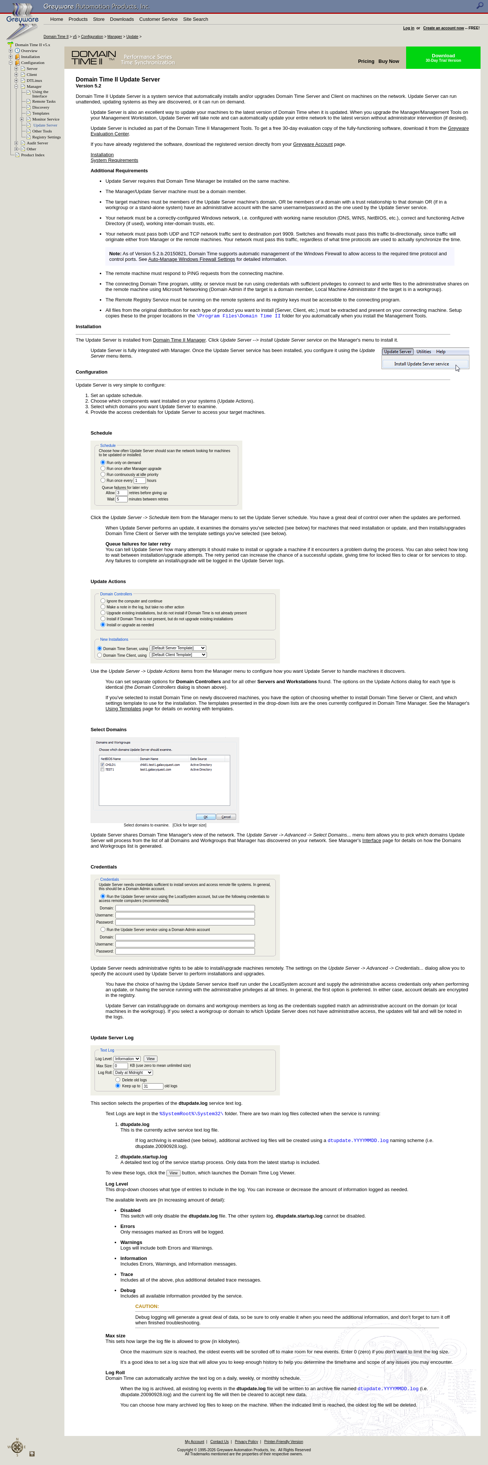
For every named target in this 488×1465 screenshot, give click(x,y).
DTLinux (34, 80)
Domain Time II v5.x (32, 44)
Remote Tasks (44, 101)
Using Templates (123, 709)
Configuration (92, 37)
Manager (115, 37)
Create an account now (443, 28)
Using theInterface (40, 93)
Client (32, 74)
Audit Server (37, 143)
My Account (194, 1445)
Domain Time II (56, 37)
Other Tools (42, 131)
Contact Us (219, 1445)
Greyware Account (313, 144)
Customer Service (158, 19)
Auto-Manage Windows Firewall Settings (191, 259)
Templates (41, 113)
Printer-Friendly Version (283, 1445)
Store (99, 19)
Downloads (122, 19)
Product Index (33, 155)
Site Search (195, 19)
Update (132, 37)
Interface (371, 841)
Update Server (45, 125)
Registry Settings (46, 137)
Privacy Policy (246, 1445)
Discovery (41, 107)
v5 (75, 37)
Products (77, 19)
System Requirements (114, 160)
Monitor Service (46, 119)
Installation (30, 56)
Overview (29, 50)
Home (56, 19)
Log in (408, 28)
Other (31, 149)
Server (32, 68)
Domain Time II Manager (179, 340)
